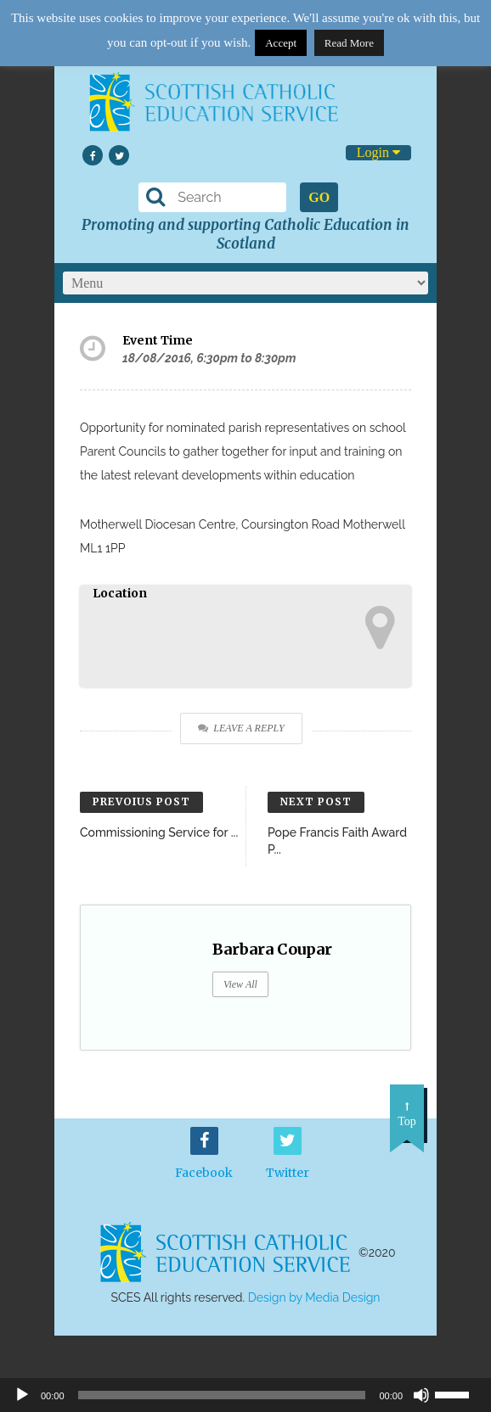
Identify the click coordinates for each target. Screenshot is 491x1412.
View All (240, 984)
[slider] (459, 1393)
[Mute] (421, 1395)
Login (378, 152)
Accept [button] (280, 42)
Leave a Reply (241, 728)
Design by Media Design (314, 1297)
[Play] (22, 1395)
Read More (349, 42)
